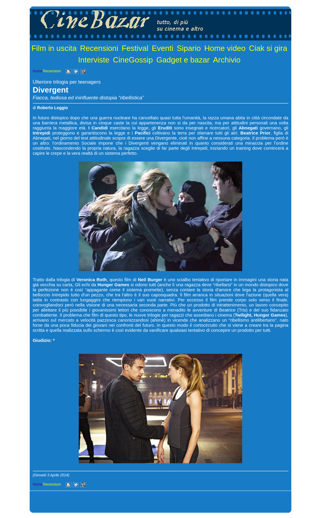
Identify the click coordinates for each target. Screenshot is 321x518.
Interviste (94, 59)
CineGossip (133, 59)
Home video (225, 48)
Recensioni (99, 48)
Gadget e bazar (183, 59)
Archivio (226, 59)
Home (37, 71)
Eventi (162, 48)
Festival (135, 48)
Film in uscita (54, 48)
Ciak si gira (268, 48)
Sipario (189, 48)
